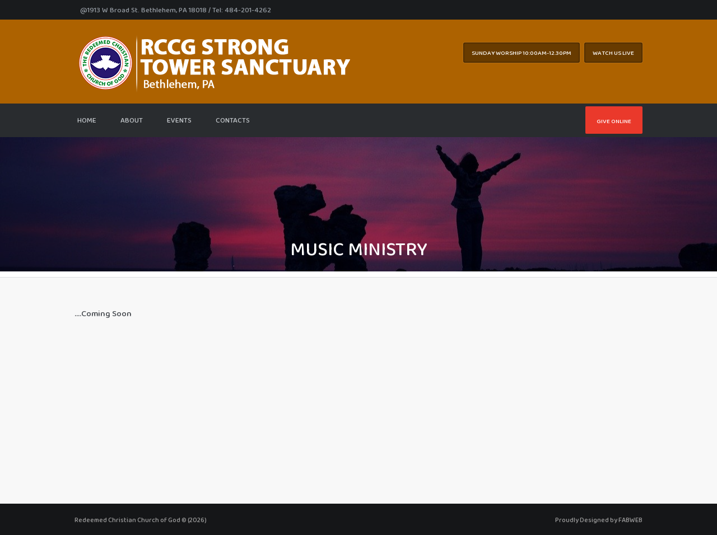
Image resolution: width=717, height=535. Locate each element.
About (131, 120)
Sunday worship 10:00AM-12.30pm (521, 52)
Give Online (614, 120)
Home (86, 120)
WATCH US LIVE (613, 52)
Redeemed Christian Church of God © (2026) (141, 520)
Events (179, 120)
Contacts (233, 120)
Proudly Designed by (598, 520)
